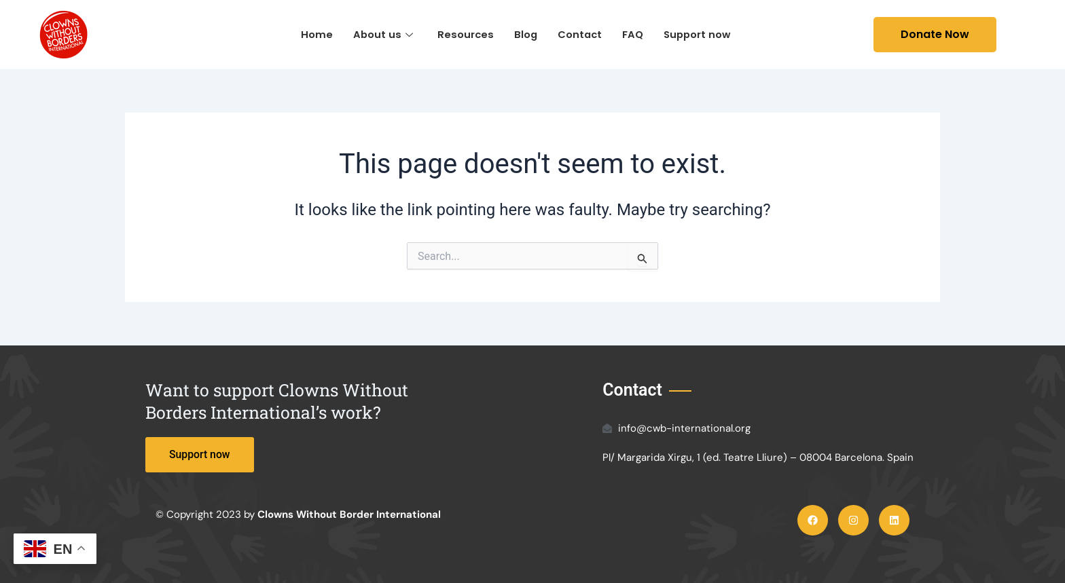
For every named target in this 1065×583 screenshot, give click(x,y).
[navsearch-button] (853, 34)
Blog (524, 34)
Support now (699, 34)
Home (313, 34)
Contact (579, 34)
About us (380, 34)
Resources (463, 34)
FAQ (633, 34)
